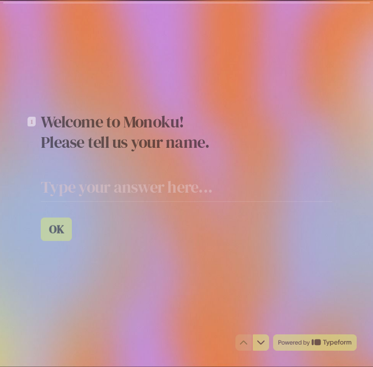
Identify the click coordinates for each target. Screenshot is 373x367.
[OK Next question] (56, 229)
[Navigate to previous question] (243, 342)
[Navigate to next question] (261, 342)
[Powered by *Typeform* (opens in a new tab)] (315, 342)
